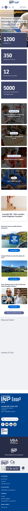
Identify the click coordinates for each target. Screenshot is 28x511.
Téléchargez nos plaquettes (8, 490)
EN (9, 7)
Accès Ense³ (4, 479)
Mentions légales (5, 498)
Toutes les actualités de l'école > (14, 312)
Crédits (3, 496)
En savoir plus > (14, 250)
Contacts (3, 481)
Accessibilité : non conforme (8, 501)
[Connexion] (2, 7)
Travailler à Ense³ (5, 483)
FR (6, 7)
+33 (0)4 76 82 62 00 (9, 419)
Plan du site (4, 507)
